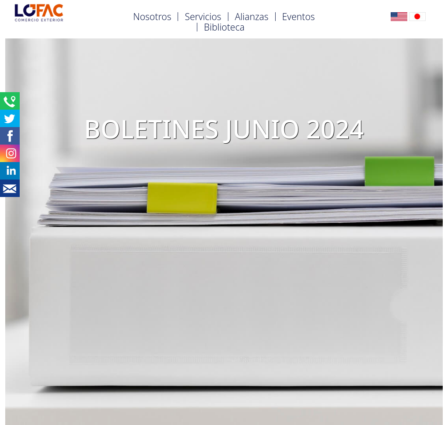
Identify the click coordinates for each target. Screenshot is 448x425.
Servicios (203, 16)
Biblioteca (224, 27)
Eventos (298, 16)
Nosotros (152, 16)
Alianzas (252, 16)
